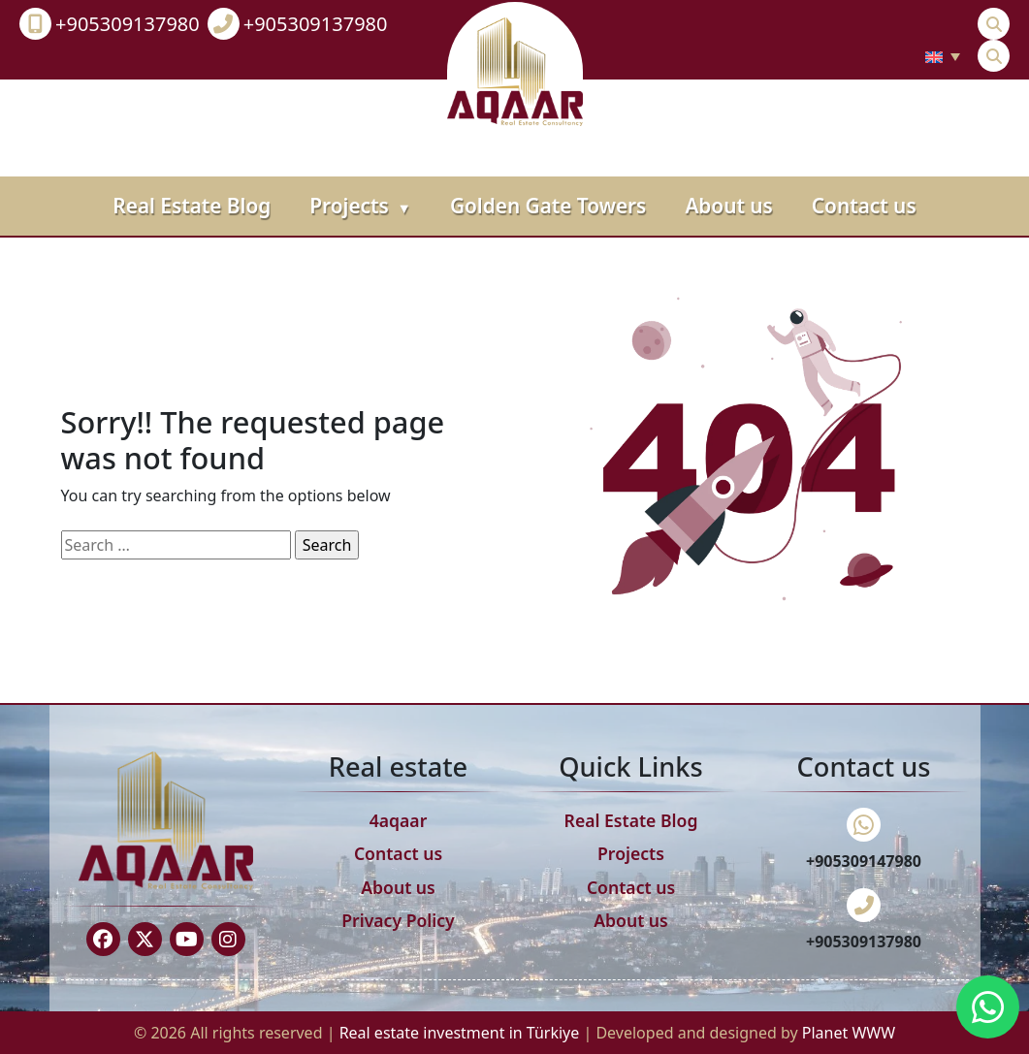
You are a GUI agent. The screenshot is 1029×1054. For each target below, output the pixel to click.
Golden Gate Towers (548, 205)
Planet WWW (848, 1032)
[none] (943, 56)
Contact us (864, 205)
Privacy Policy (398, 920)
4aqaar (399, 820)
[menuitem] (943, 56)
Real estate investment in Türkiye (461, 1032)
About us (728, 205)
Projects (360, 205)
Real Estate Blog (192, 205)
